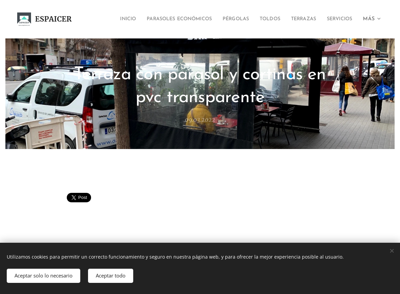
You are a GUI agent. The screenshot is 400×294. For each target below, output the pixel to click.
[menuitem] (104, 19)
